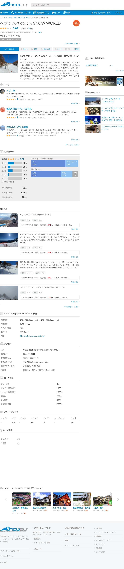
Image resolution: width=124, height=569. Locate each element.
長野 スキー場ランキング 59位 (10, 39)
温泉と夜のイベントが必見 (19, 109)
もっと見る (120, 70)
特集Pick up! (92, 92)
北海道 (35, 532)
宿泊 (68, 49)
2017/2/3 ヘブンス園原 (17, 127)
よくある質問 (99, 552)
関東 (44, 532)
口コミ (56, 12)
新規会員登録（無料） (101, 12)
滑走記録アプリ (41, 12)
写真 (34, 49)
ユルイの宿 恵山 (59, 508)
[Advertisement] (60, 465)
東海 (54, 532)
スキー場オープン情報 (41, 543)
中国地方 (40, 534)
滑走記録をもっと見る (72, 307)
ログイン (118, 12)
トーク (58, 49)
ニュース (37, 549)
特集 (66, 12)
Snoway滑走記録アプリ (74, 528)
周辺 (76, 49)
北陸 (58, 532)
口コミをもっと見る (73, 145)
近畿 (34, 534)
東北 (39, 532)
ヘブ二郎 (11, 90)
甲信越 (49, 532)
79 (29, 28)
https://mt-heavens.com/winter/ (32, 336)
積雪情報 (36, 539)
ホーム (4, 12)
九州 (49, 534)
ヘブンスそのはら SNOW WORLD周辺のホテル (21, 488)
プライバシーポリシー (102, 540)
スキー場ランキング (21, 12)
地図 (40, 32)
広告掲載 (98, 548)
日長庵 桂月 (98, 508)
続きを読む (75, 103)
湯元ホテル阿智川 (39, 508)
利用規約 (98, 536)
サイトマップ (99, 544)
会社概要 (98, 528)
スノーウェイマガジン (72, 545)
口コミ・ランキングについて (105, 532)
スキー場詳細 (9, 49)
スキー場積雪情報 (94, 58)
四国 (45, 534)
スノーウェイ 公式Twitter (10, 551)
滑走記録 (45, 49)
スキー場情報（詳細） (72, 43)
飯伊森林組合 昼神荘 (81, 508)
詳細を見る (75, 229)
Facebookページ (7, 556)
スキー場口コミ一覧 (72, 534)
